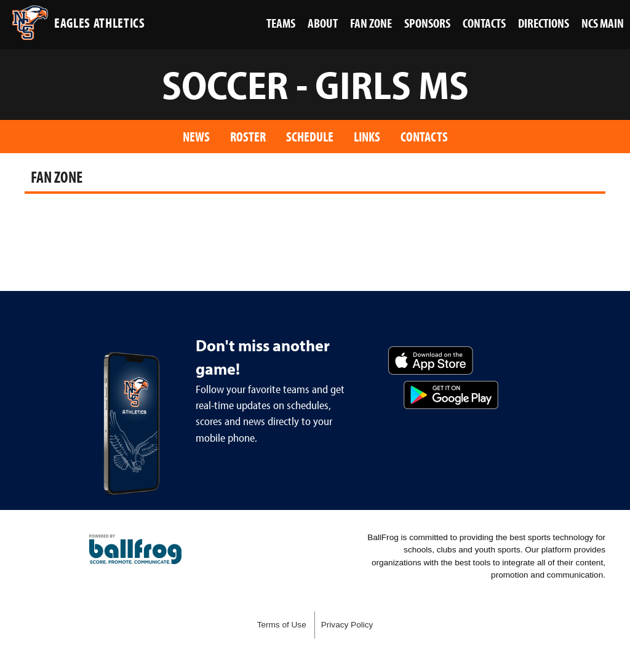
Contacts (424, 136)
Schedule (309, 136)
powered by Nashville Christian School (135, 549)
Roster (248, 136)
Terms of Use (281, 624)
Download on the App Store (430, 360)
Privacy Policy (347, 624)
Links (367, 136)
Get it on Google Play (451, 395)
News (196, 136)
